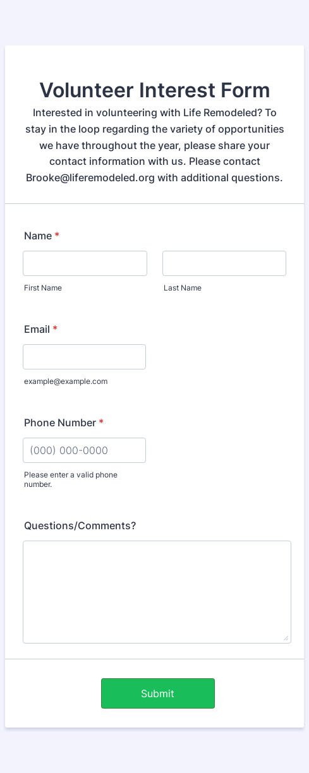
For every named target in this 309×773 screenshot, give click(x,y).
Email (41, 329)
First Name (43, 287)
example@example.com (65, 381)
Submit (157, 693)
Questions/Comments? (80, 525)
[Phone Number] (84, 450)
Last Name (183, 287)
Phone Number (64, 422)
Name (41, 235)
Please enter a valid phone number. (71, 479)
